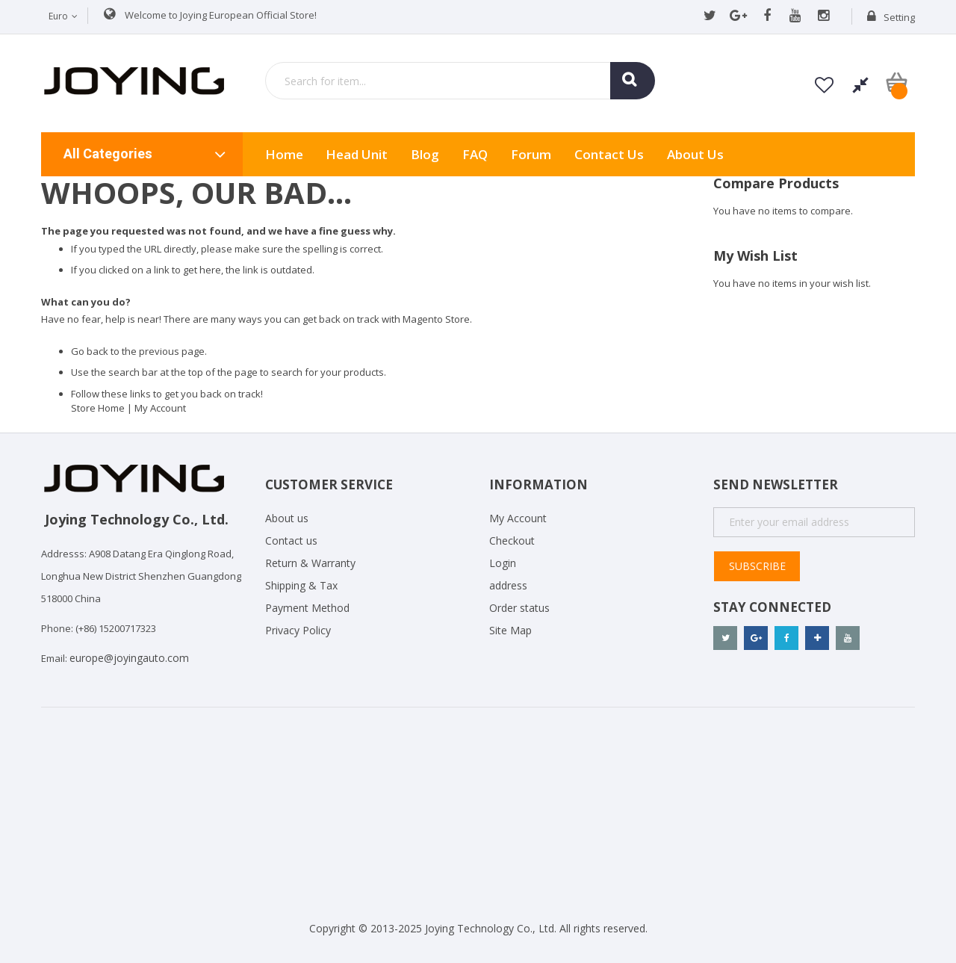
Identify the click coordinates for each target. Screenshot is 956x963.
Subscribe (757, 566)
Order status (519, 608)
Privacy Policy (298, 630)
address (508, 585)
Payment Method (307, 608)
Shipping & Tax (301, 585)
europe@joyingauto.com (129, 658)
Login (502, 563)
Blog (425, 154)
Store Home (98, 408)
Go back (89, 351)
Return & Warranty (310, 563)
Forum (531, 154)
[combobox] (460, 80)
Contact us (291, 540)
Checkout (512, 540)
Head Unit (357, 154)
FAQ (475, 154)
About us (695, 154)
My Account (160, 408)
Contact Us (609, 154)
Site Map (510, 630)
